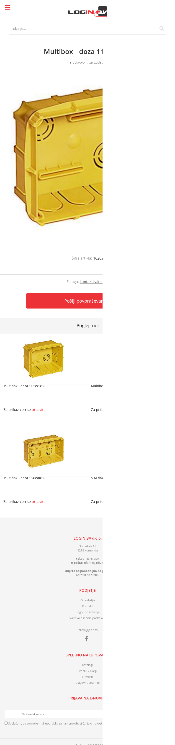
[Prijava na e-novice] (166, 714)
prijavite (162, 242)
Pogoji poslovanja (88, 612)
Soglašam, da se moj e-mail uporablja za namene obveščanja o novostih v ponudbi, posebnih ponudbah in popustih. (86, 723)
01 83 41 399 (90, 558)
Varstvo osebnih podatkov (87, 618)
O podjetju (87, 600)
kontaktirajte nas (94, 281)
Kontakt (87, 606)
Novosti (87, 677)
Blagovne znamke (88, 683)
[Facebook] (87, 640)
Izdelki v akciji (87, 671)
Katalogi (87, 665)
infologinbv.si (93, 563)
